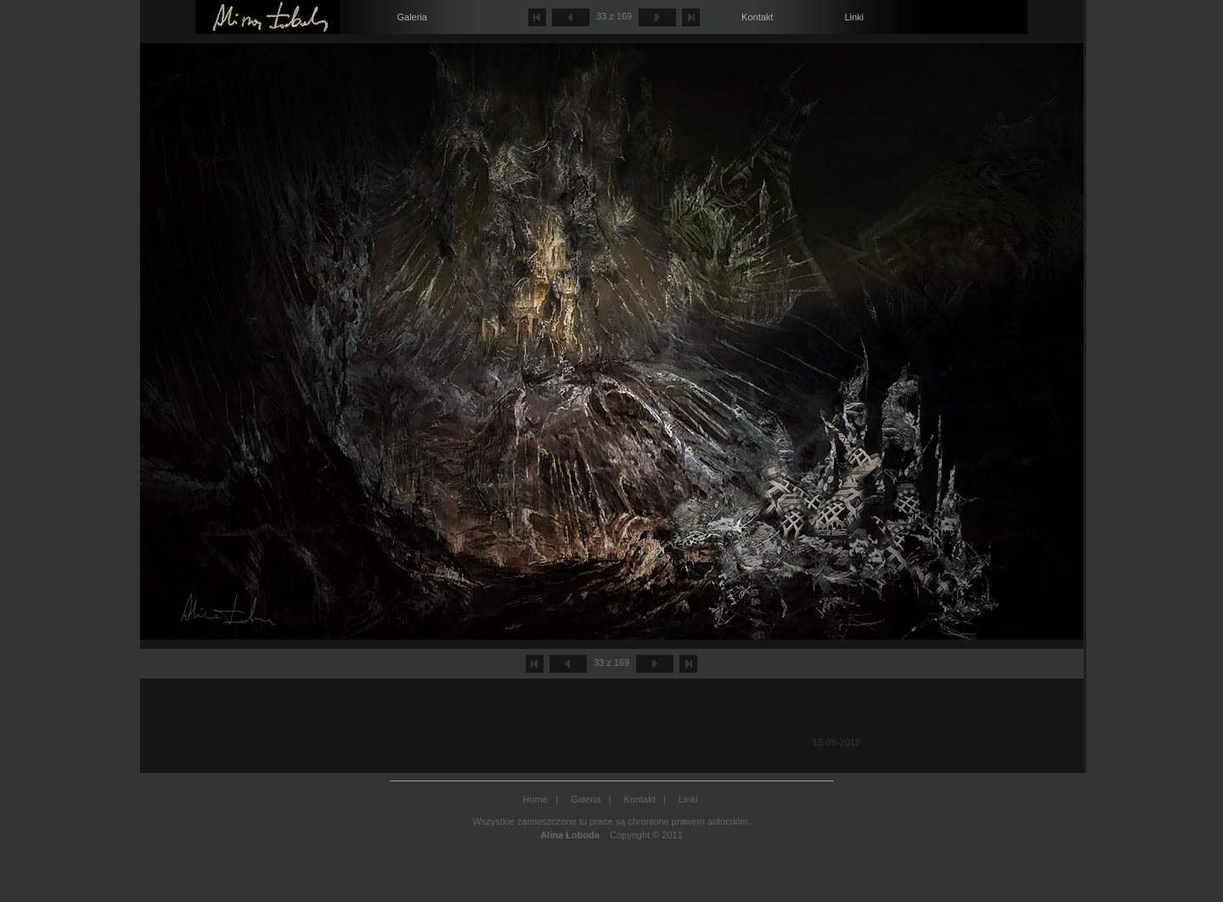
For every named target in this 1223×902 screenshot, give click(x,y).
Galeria (411, 17)
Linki (854, 17)
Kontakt (757, 17)
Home (535, 799)
